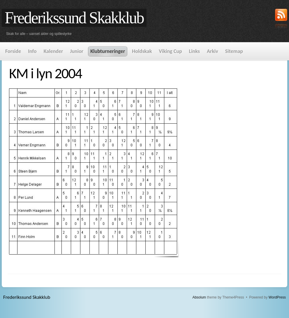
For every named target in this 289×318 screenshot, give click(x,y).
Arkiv (212, 51)
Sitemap (234, 51)
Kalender (53, 51)
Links (194, 51)
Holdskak (142, 51)
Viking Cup (170, 51)
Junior (76, 51)
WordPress (277, 297)
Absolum (199, 297)
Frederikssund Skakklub (74, 18)
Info (32, 51)
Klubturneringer (107, 51)
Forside (13, 51)
